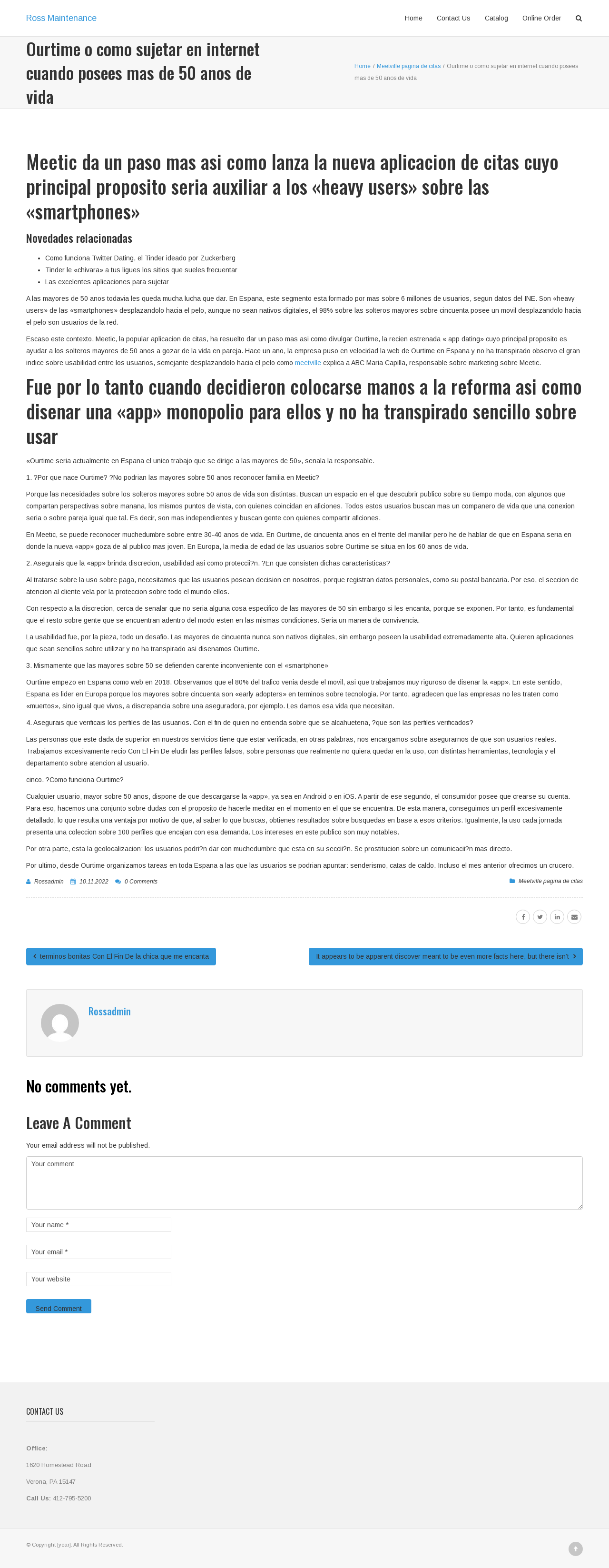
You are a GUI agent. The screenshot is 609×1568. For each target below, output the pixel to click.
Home (413, 18)
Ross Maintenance (61, 18)
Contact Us (454, 18)
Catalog (496, 18)
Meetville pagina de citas (551, 881)
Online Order (541, 18)
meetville (309, 363)
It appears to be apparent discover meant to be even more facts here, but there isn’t (446, 956)
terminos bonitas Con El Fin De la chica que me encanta (121, 956)
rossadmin (49, 881)
